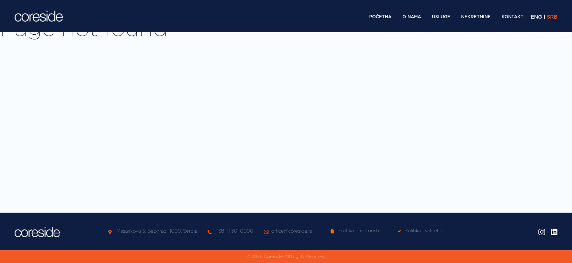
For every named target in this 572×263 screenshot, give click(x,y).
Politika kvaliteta (419, 231)
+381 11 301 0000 (234, 231)
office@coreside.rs (291, 231)
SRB (552, 17)
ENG (536, 17)
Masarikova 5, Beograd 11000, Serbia (156, 231)
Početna (380, 17)
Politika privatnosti (354, 231)
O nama (411, 17)
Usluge (441, 17)
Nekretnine (476, 17)
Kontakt (512, 17)
